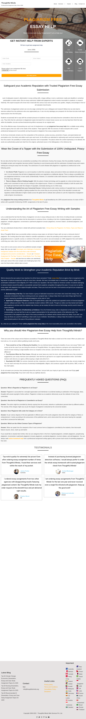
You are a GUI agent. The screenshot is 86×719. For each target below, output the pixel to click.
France (81, 693)
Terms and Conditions (51, 687)
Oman (81, 671)
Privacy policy (48, 684)
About (55, 4)
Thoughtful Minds (38, 199)
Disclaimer (47, 691)
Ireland (70, 681)
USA (80, 691)
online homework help (16, 438)
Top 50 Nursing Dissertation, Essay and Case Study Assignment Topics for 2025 (10, 688)
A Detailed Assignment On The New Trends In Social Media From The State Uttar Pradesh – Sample (21, 256)
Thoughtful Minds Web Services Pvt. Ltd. (50, 713)
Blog (76, 4)
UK (80, 688)
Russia (81, 707)
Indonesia (69, 705)
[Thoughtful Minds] (12, 4)
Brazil (80, 705)
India (69, 691)
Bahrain (70, 671)
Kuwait (70, 686)
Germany (71, 693)
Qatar (80, 674)
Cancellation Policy (50, 689)
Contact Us (82, 4)
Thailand (81, 709)
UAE (80, 686)
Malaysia (71, 688)
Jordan (70, 684)
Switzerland (80, 702)
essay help (55, 278)
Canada (70, 674)
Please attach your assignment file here (14, 68)
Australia (71, 669)
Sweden (70, 707)
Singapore (80, 683)
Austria (70, 700)
